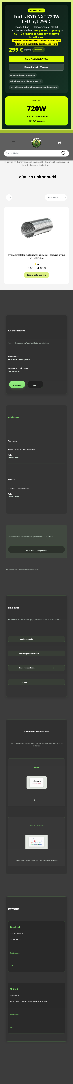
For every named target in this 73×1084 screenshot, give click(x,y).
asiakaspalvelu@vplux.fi (19, 359)
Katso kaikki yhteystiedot (36, 550)
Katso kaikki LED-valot (36, 67)
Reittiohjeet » (15, 953)
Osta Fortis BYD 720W (36, 59)
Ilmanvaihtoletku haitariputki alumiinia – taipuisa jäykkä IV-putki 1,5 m (36, 256)
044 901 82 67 (14, 371)
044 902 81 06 (13, 496)
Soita (35, 385)
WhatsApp (17, 385)
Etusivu (8, 162)
